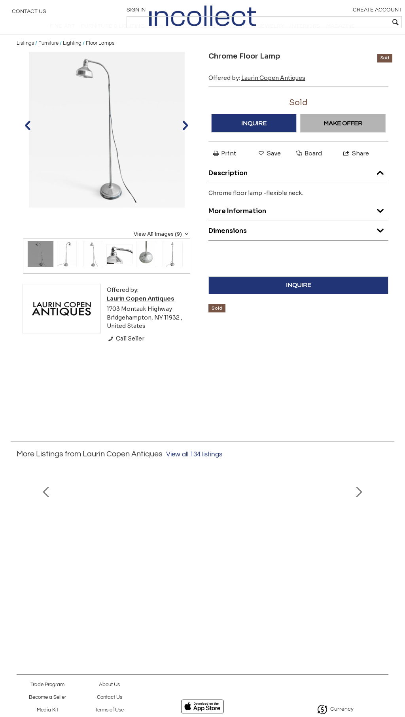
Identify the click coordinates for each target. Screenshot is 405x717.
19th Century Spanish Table (202, 600)
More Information (298, 226)
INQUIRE (254, 140)
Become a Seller (47, 697)
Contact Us (29, 14)
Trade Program (47, 684)
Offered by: (256, 95)
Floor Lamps (100, 60)
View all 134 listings (194, 471)
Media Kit (47, 710)
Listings (25, 60)
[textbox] (342, 22)
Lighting (72, 60)
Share (355, 170)
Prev (22, 545)
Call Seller (125, 355)
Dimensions (298, 246)
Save (269, 170)
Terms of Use (109, 710)
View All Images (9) (162, 251)
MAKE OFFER (343, 140)
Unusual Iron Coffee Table (89, 600)
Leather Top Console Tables (316, 600)
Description (298, 188)
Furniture (48, 60)
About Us (109, 684)
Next (382, 545)
